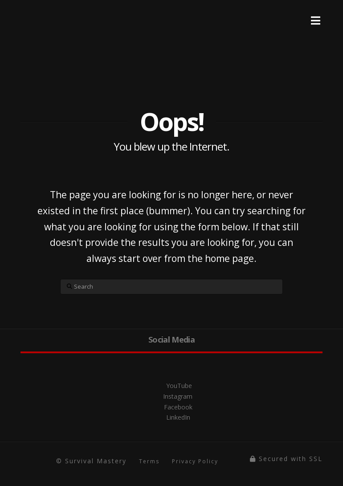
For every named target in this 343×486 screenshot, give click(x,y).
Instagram (171, 396)
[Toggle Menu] (316, 13)
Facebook (172, 407)
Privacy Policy (195, 461)
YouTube (171, 385)
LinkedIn (171, 417)
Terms (149, 461)
